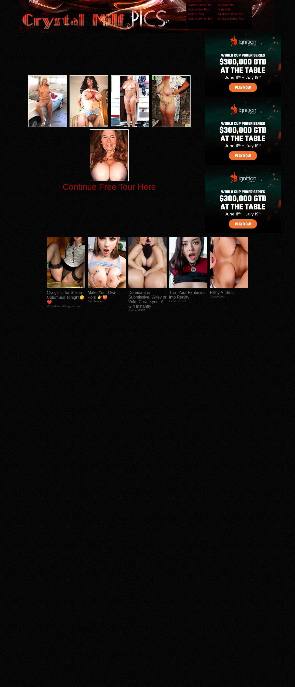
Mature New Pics (198, 9)
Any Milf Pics (226, 4)
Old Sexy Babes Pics (231, 18)
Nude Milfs (224, 9)
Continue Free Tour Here (109, 187)
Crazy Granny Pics (200, 4)
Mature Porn (196, 14)
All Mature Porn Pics (230, 14)
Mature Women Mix (200, 18)
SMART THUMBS (156, 586)
